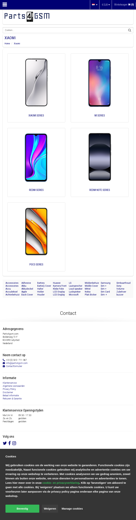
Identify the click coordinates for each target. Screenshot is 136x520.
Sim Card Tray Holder (106, 291)
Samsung (105, 283)
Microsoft (74, 294)
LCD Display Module (59, 294)
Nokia (87, 291)
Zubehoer (121, 291)
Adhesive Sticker (26, 283)
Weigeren (50, 508)
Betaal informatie (11, 395)
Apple (24, 291)
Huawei (57, 283)
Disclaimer (8, 392)
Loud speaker (75, 289)
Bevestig (22, 508)
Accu (8, 289)
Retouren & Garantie (12, 398)
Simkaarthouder (123, 283)
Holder (40, 291)
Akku (23, 286)
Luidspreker (75, 291)
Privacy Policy (9, 389)
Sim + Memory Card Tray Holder (107, 286)
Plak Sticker (91, 294)
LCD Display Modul (59, 291)
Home (7, 43)
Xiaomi (17, 43)
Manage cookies (72, 508)
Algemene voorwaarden (14, 386)
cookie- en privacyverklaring (61, 482)
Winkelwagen (124, 4)
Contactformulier (14, 366)
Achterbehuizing (12, 294)
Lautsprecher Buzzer (75, 286)
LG (70, 283)
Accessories (11, 286)
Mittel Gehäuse (89, 289)
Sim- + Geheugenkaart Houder (108, 294)
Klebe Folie (58, 289)
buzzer (119, 294)
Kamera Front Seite (60, 286)
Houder (41, 294)
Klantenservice (10, 383)
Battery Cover (44, 286)
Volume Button (120, 289)
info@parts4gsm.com (17, 363)
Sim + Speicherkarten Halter (108, 289)
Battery (41, 283)
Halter (40, 289)
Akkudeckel (27, 289)
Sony (118, 286)
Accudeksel (11, 291)
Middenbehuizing (92, 283)
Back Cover (27, 294)
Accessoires (11, 283)
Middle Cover (91, 286)
